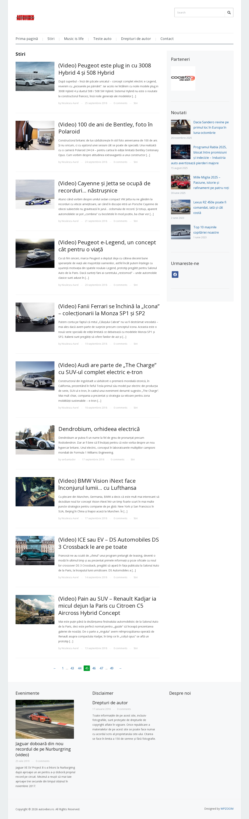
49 (111, 668)
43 (72, 668)
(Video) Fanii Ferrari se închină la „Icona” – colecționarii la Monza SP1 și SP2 (109, 309)
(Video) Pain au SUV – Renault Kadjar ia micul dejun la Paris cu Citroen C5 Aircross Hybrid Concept (107, 605)
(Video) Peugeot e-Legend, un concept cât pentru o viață (107, 245)
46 (94, 668)
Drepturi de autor (136, 38)
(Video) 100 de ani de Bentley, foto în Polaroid (105, 128)
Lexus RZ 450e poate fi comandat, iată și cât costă (209, 207)
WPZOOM (227, 808)
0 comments (120, 103)
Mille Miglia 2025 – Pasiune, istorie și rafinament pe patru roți (211, 182)
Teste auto (102, 38)
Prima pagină (27, 38)
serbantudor (69, 459)
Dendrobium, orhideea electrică (99, 428)
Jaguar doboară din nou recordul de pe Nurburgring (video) (43, 748)
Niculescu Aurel (70, 103)
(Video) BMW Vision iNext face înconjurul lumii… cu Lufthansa (97, 484)
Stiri (50, 38)
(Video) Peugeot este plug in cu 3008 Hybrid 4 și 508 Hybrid (104, 69)
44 (79, 668)
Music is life (74, 38)
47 (101, 668)
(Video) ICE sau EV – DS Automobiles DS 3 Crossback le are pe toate (108, 543)
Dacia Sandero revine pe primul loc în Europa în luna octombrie (211, 127)
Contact (167, 38)
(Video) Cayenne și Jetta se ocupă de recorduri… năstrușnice (104, 186)
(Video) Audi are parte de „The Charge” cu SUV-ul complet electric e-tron (107, 368)
